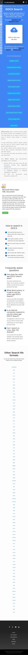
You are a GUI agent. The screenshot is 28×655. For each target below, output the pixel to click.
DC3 (14, 483)
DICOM (14, 480)
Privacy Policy (17, 50)
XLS (14, 543)
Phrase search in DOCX (14, 106)
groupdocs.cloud (14, 21)
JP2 (14, 447)
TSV (14, 573)
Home (13, 632)
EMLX (14, 415)
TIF (14, 424)
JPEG (14, 433)
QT (14, 382)
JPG (14, 430)
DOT (14, 594)
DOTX (14, 597)
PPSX (14, 522)
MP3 (14, 385)
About (13, 643)
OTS (14, 579)
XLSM (14, 555)
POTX (14, 534)
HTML (14, 492)
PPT (14, 513)
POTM (13, 537)
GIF (14, 441)
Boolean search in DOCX (14, 93)
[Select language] (23, 2)
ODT (14, 609)
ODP (14, 525)
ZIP (14, 391)
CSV (14, 570)
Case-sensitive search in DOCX (14, 112)
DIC (14, 486)
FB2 (14, 403)
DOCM (14, 591)
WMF (14, 459)
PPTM (14, 531)
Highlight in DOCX (14, 61)
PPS (14, 519)
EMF (14, 462)
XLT (14, 546)
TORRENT (14, 367)
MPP (14, 582)
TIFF (14, 427)
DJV (14, 471)
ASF (14, 370)
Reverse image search (14, 119)
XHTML (14, 501)
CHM (14, 406)
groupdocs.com (16, 20)
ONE (14, 507)
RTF (14, 603)
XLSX (14, 552)
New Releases (13, 637)
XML (14, 504)
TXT (14, 606)
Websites (13, 641)
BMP (14, 444)
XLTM (14, 567)
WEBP (14, 465)
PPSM (14, 540)
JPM (14, 456)
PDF (14, 510)
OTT (14, 612)
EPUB (14, 400)
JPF (14, 450)
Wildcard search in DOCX (14, 80)
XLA (14, 561)
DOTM (14, 600)
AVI (14, 373)
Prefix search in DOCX (14, 86)
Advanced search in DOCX (14, 67)
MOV (14, 379)
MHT (14, 495)
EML (14, 412)
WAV (14, 388)
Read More (5, 212)
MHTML (14, 498)
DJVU (14, 468)
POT (14, 528)
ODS (14, 576)
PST (14, 418)
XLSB (14, 558)
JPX (14, 453)
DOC (14, 588)
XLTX (14, 549)
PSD (14, 474)
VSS (14, 397)
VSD (14, 394)
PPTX (14, 516)
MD (14, 585)
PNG (14, 438)
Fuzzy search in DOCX (14, 73)
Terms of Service (15, 652)
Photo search (14, 125)
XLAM (14, 564)
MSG (14, 409)
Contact (20, 652)
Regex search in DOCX (14, 99)
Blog (14, 639)
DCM (14, 477)
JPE (14, 435)
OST (14, 421)
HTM (14, 489)
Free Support (13, 634)
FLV (14, 376)
